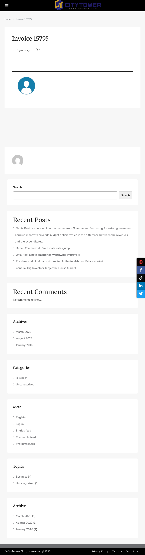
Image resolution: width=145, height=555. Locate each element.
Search (17, 187)
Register (21, 417)
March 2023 (23, 332)
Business (21, 378)
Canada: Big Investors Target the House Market (46, 268)
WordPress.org (25, 444)
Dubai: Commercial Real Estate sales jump (43, 248)
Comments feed (26, 437)
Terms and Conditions (125, 551)
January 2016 (24, 345)
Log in (20, 424)
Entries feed (23, 430)
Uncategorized (25, 384)
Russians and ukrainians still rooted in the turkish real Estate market (59, 261)
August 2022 (24, 338)
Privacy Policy (100, 551)
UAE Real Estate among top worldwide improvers (48, 255)
